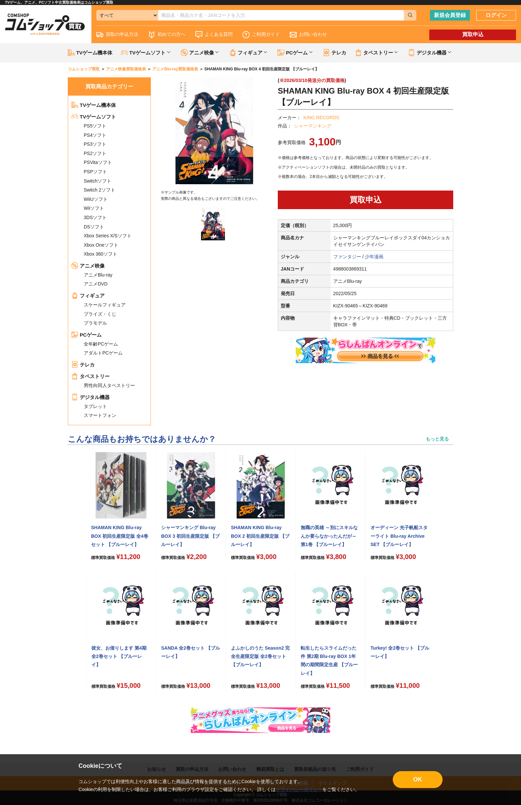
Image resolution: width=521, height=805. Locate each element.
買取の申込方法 (117, 34)
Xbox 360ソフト (100, 254)
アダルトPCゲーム (103, 353)
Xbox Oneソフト (101, 245)
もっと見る (437, 439)
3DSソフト (95, 217)
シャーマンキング (312, 125)
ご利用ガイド (261, 34)
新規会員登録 (450, 15)
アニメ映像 (88, 266)
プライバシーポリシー (299, 789)
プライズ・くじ (100, 314)
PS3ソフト (95, 144)
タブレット (95, 406)
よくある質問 (214, 34)
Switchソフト (97, 181)
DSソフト (94, 226)
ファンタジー (347, 256)
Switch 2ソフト (99, 190)
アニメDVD (96, 283)
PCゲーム (86, 335)
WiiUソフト (96, 199)
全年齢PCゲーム (101, 344)
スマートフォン (100, 415)
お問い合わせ (308, 34)
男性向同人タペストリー (109, 385)
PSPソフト (95, 171)
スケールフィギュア (105, 304)
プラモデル (95, 323)
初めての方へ (166, 34)
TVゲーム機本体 (90, 52)
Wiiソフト (94, 208)
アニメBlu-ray (98, 275)
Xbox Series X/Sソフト (108, 235)
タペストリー (90, 376)
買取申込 (472, 34)
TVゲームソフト (93, 117)
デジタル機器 (90, 397)
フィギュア (88, 295)
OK (417, 779)
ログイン (496, 15)
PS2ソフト (95, 153)
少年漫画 (374, 256)
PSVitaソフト (98, 162)
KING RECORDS (321, 117)
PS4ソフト (95, 135)
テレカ (334, 52)
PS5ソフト (95, 125)
